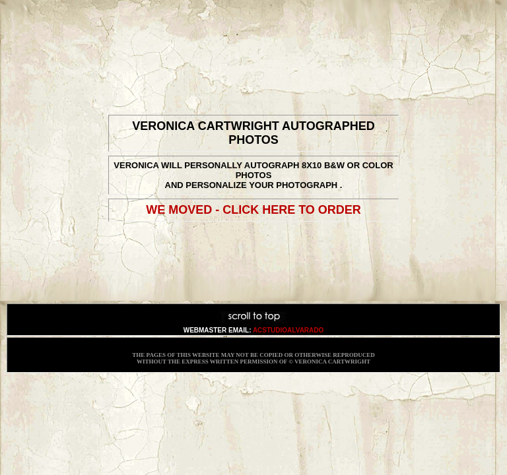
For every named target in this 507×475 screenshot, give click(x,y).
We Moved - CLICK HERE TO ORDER (253, 209)
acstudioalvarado (288, 330)
